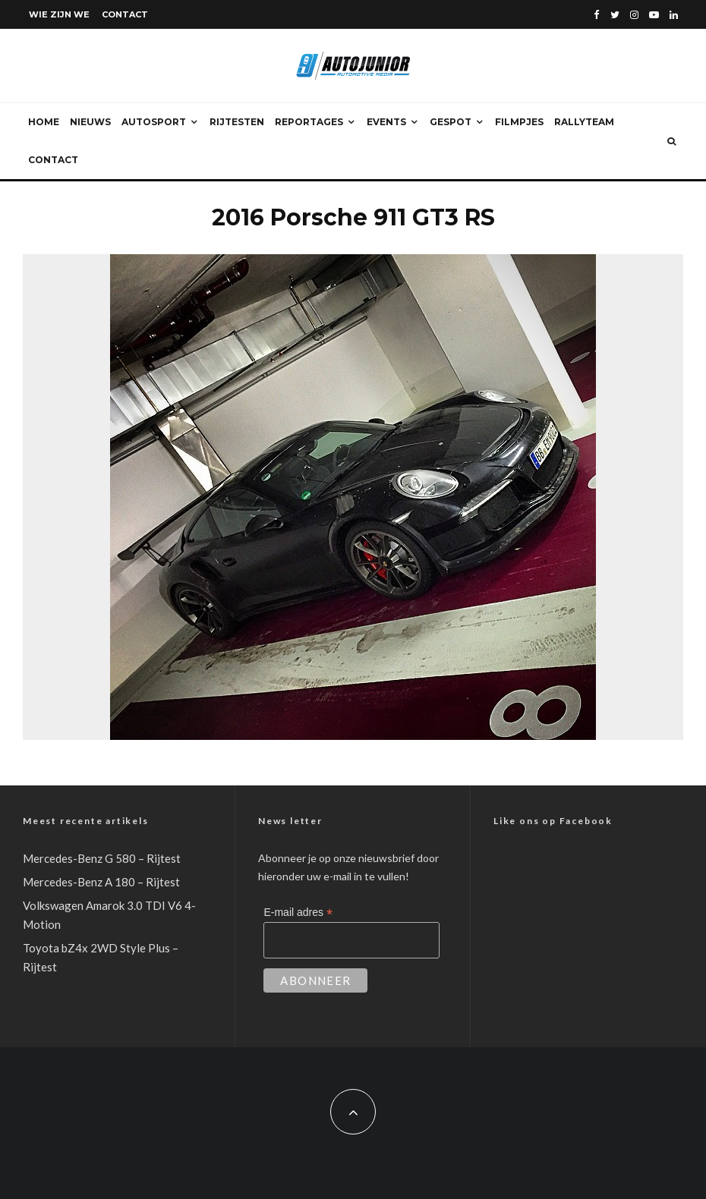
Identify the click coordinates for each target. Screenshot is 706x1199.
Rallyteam (584, 121)
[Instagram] (634, 14)
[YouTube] (654, 14)
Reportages (309, 121)
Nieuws (90, 121)
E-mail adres (298, 912)
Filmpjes (519, 121)
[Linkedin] (673, 14)
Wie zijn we (59, 14)
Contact (125, 14)
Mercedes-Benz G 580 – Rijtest (102, 858)
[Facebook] (596, 14)
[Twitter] (615, 14)
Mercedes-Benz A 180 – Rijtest (101, 882)
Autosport (153, 121)
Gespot (450, 121)
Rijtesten (237, 121)
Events (386, 121)
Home (43, 121)
